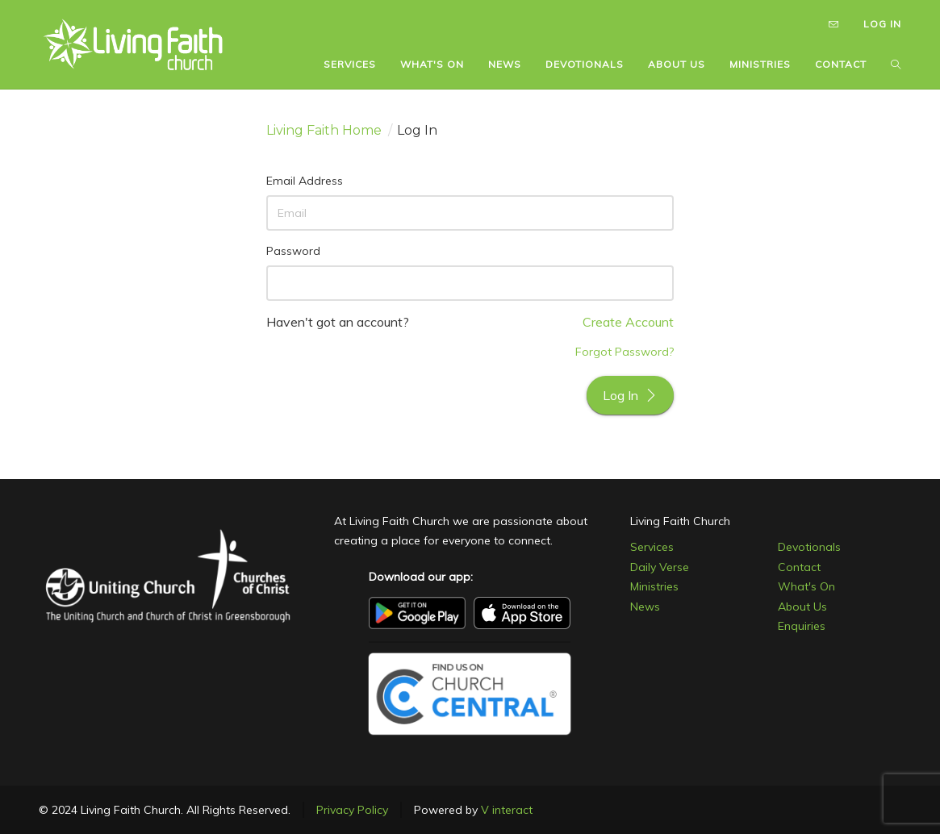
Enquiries (801, 626)
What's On (806, 586)
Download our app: (421, 576)
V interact (507, 810)
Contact (799, 567)
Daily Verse (659, 567)
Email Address (304, 180)
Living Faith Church (680, 521)
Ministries (654, 586)
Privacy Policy (352, 810)
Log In (630, 395)
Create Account (628, 322)
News (645, 606)
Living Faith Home (324, 130)
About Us (802, 606)
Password (293, 251)
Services (652, 547)
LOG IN (882, 24)
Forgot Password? (624, 351)
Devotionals (809, 547)
